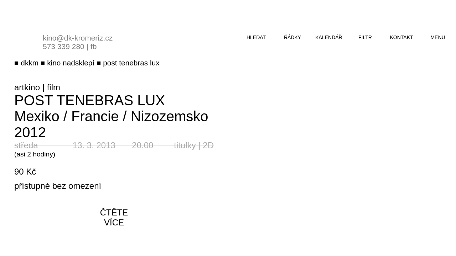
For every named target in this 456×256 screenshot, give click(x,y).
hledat (256, 37)
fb (93, 46)
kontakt (401, 37)
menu (437, 37)
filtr (365, 37)
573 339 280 (63, 46)
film (53, 87)
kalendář (328, 37)
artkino (27, 87)
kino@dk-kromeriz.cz (78, 38)
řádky (292, 37)
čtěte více (114, 217)
